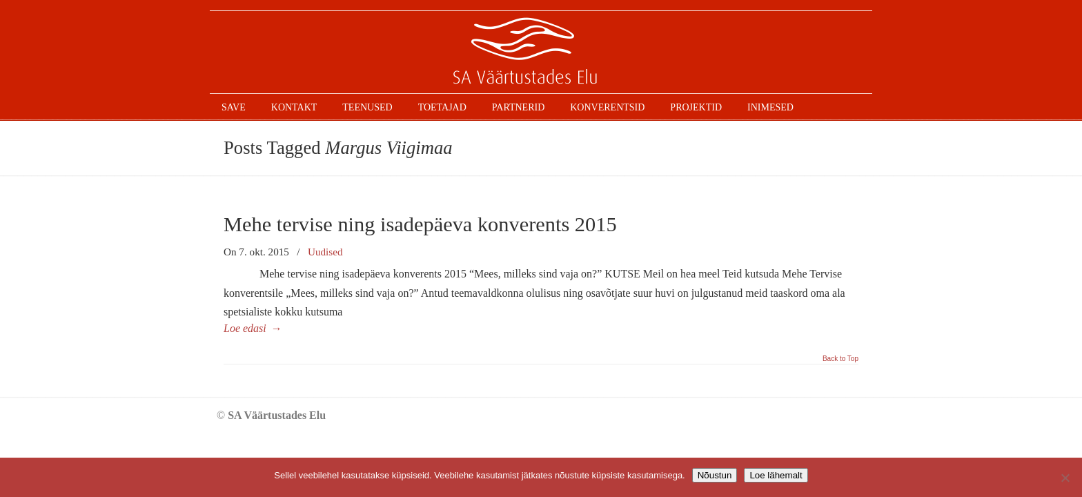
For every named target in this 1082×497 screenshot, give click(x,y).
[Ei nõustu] (1065, 478)
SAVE (541, 52)
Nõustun (715, 475)
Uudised (325, 251)
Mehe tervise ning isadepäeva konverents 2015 (420, 224)
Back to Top (840, 358)
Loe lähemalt (775, 475)
